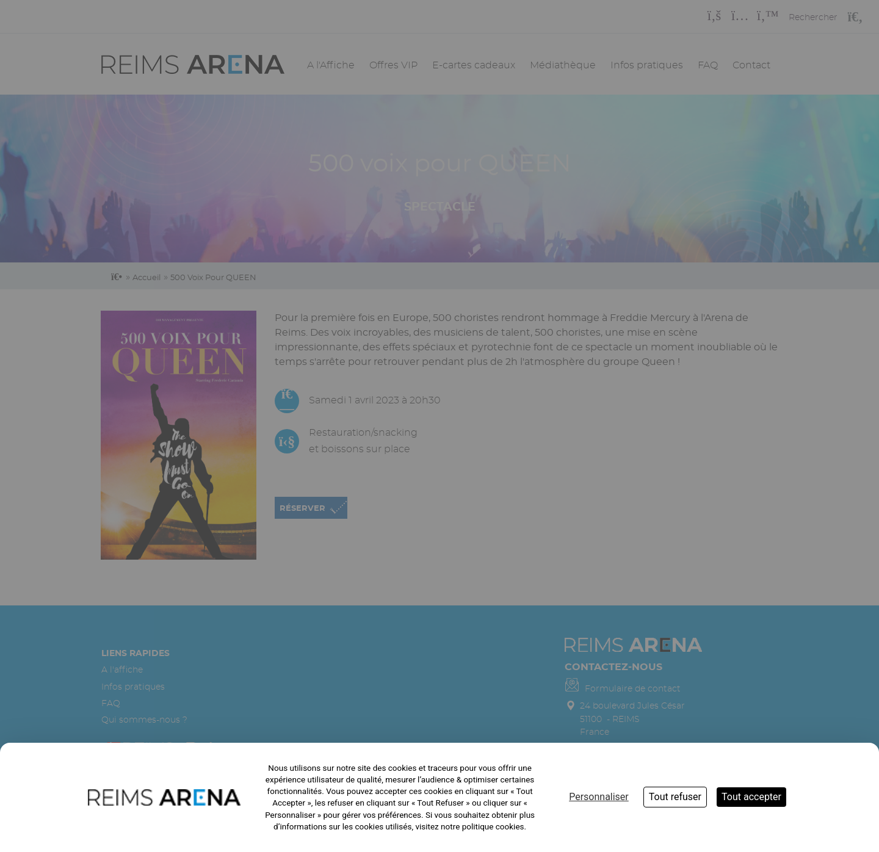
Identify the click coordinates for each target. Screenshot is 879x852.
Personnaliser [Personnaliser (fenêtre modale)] (599, 797)
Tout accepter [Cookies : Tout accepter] (751, 797)
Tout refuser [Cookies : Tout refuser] (675, 797)
